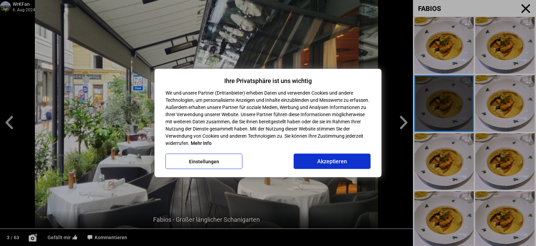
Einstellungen (204, 161)
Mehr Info (201, 143)
